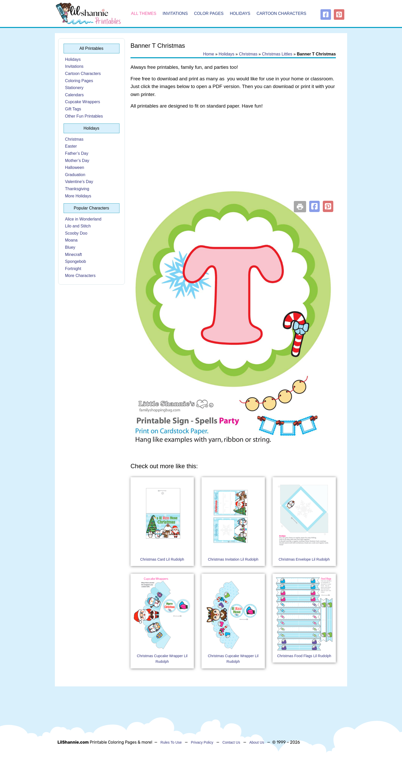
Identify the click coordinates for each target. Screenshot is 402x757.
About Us (256, 742)
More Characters (80, 275)
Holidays (240, 13)
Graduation (75, 175)
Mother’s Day (77, 160)
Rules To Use (171, 742)
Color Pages (209, 13)
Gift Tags (73, 109)
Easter (71, 146)
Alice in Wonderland (83, 219)
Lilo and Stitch (78, 226)
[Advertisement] (233, 154)
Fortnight (73, 268)
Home (208, 54)
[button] (314, 206)
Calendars (74, 95)
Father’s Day (76, 153)
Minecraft (73, 254)
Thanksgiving (77, 189)
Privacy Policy (202, 742)
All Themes (143, 13)
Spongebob (75, 261)
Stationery (74, 87)
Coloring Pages (79, 81)
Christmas (74, 139)
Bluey (70, 247)
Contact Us (231, 742)
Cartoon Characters (281, 13)
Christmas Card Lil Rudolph (162, 559)
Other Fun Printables (84, 116)
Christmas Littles (277, 54)
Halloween (74, 167)
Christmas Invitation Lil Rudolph (233, 559)
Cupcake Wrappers (82, 102)
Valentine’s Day (79, 181)
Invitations (175, 13)
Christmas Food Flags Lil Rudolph (304, 656)
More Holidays (78, 196)
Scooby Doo (76, 233)
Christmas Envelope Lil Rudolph (304, 559)
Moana (71, 240)
